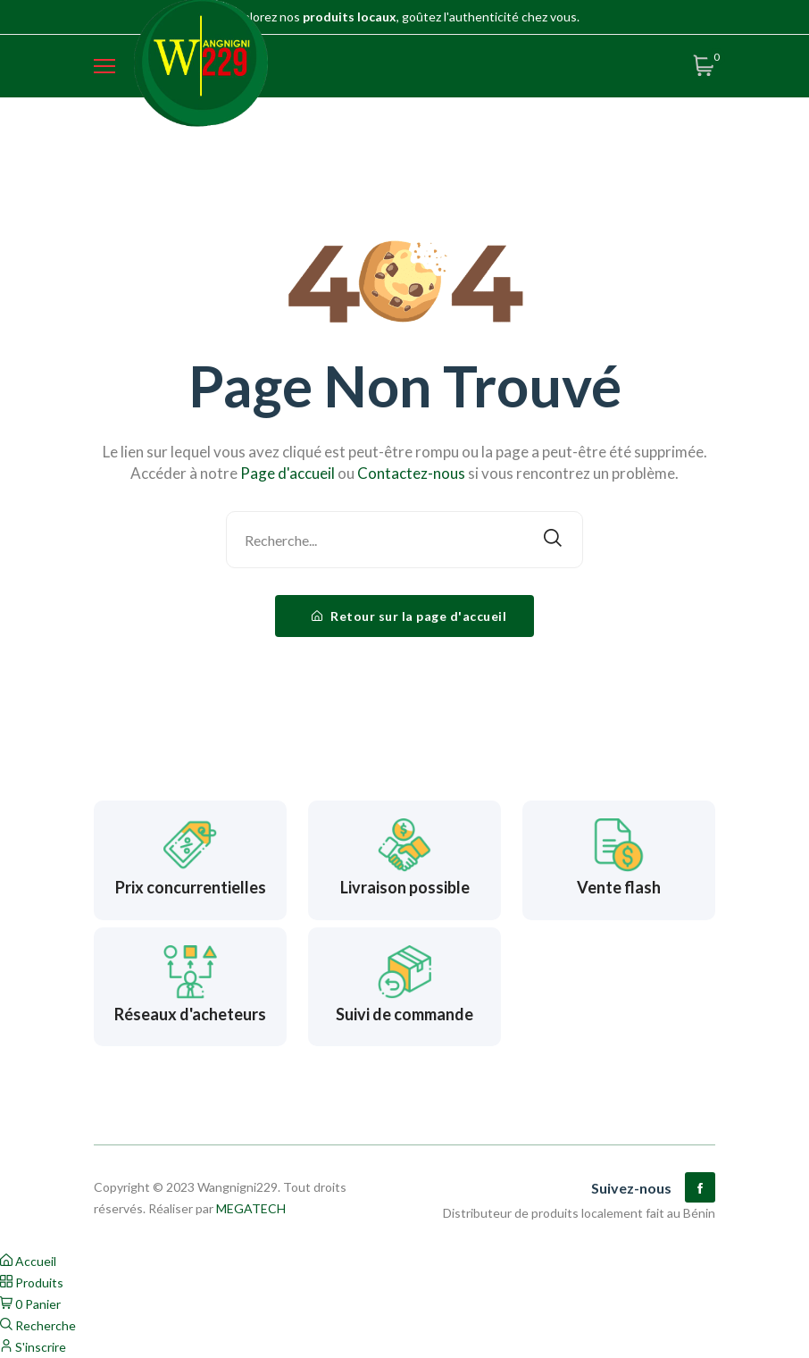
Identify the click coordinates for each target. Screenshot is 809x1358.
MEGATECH (251, 1208)
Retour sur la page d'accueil (409, 616)
